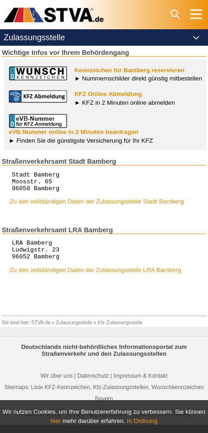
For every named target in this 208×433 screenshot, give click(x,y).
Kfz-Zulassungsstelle (120, 330)
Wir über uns (57, 384)
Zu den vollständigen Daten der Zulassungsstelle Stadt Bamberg (97, 205)
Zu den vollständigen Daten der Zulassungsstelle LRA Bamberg (95, 278)
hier (56, 420)
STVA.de (41, 330)
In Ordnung (142, 420)
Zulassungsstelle (74, 330)
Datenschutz (93, 384)
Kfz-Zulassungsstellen (121, 395)
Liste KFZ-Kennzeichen (60, 395)
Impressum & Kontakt (140, 384)
